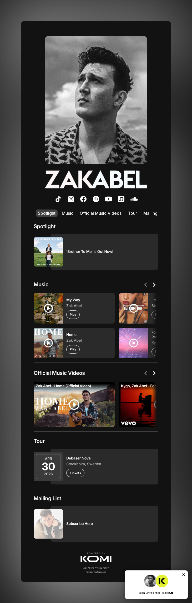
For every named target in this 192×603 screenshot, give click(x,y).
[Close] (183, 575)
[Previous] (146, 284)
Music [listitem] (67, 213)
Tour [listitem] (132, 213)
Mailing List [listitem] (154, 213)
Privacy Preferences (96, 572)
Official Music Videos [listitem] (101, 213)
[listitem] (58, 199)
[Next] (154, 284)
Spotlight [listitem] (46, 213)
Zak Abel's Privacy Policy (96, 567)
